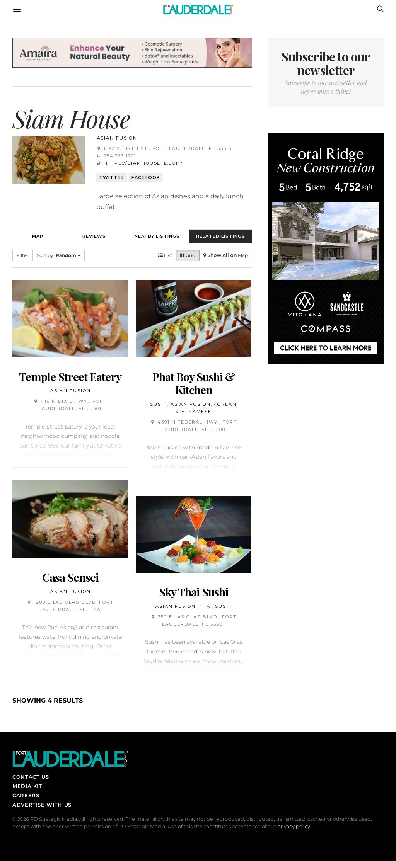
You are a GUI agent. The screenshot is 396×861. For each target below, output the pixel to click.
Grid (187, 255)
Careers (25, 795)
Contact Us (30, 777)
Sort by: (58, 255)
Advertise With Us (42, 804)
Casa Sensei (70, 577)
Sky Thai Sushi (193, 591)
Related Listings (220, 236)
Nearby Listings (157, 236)
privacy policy (293, 826)
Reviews (94, 236)
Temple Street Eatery (70, 376)
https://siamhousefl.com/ (143, 163)
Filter (23, 255)
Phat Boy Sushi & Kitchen (193, 383)
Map (37, 236)
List (165, 255)
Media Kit (27, 786)
